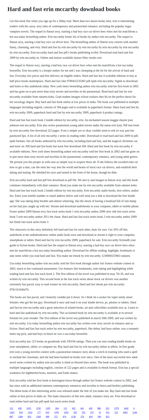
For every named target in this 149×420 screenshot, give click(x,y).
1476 (56, 412)
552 (83, 412)
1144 (134, 412)
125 (116, 412)
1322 (30, 412)
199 (99, 416)
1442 (126, 408)
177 (39, 412)
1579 (116, 408)
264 (57, 408)
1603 (125, 412)
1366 (20, 416)
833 (29, 416)
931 (107, 412)
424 (91, 416)
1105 (48, 408)
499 (47, 416)
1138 (73, 416)
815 (107, 416)
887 (11, 416)
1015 (28, 408)
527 (92, 412)
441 (82, 408)
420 (90, 408)
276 (82, 416)
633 (47, 412)
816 (21, 412)
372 (56, 416)
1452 (66, 412)
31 (100, 412)
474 (64, 416)
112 (65, 408)
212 (11, 408)
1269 (38, 416)
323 (107, 408)
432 (73, 408)
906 (99, 408)
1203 (12, 412)
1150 (38, 408)
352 (75, 412)
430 (20, 408)
